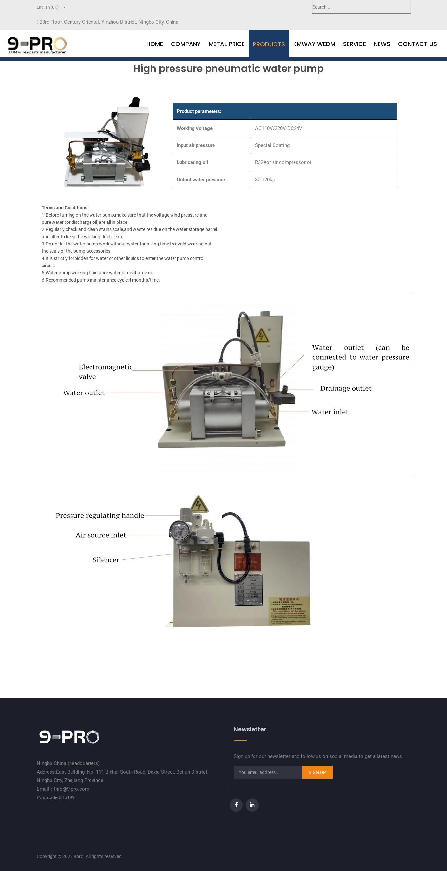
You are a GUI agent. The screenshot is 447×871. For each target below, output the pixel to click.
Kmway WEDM (314, 44)
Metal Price (227, 44)
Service (354, 44)
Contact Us (417, 44)
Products (269, 44)
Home (154, 44)
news (382, 44)
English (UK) (48, 7)
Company (186, 44)
